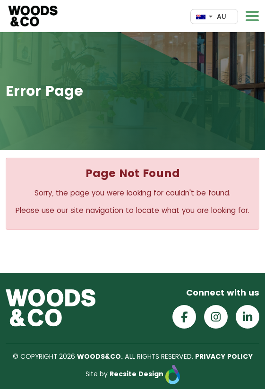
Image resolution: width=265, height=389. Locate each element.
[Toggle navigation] (252, 16)
